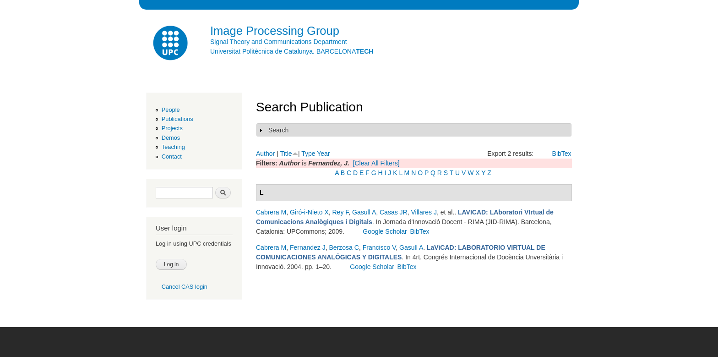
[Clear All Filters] (376, 163)
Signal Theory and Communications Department (278, 41)
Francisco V (379, 247)
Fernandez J (308, 247)
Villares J (424, 212)
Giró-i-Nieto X (309, 212)
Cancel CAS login (184, 286)
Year (323, 153)
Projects (172, 128)
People (171, 109)
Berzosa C (344, 247)
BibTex (561, 153)
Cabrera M (271, 212)
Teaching (173, 146)
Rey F (340, 212)
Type (308, 153)
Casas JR (394, 212)
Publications (177, 118)
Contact (172, 156)
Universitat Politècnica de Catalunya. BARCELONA (291, 51)
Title (286, 153)
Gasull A (364, 212)
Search (278, 130)
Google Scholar (385, 231)
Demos (171, 137)
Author (265, 153)
